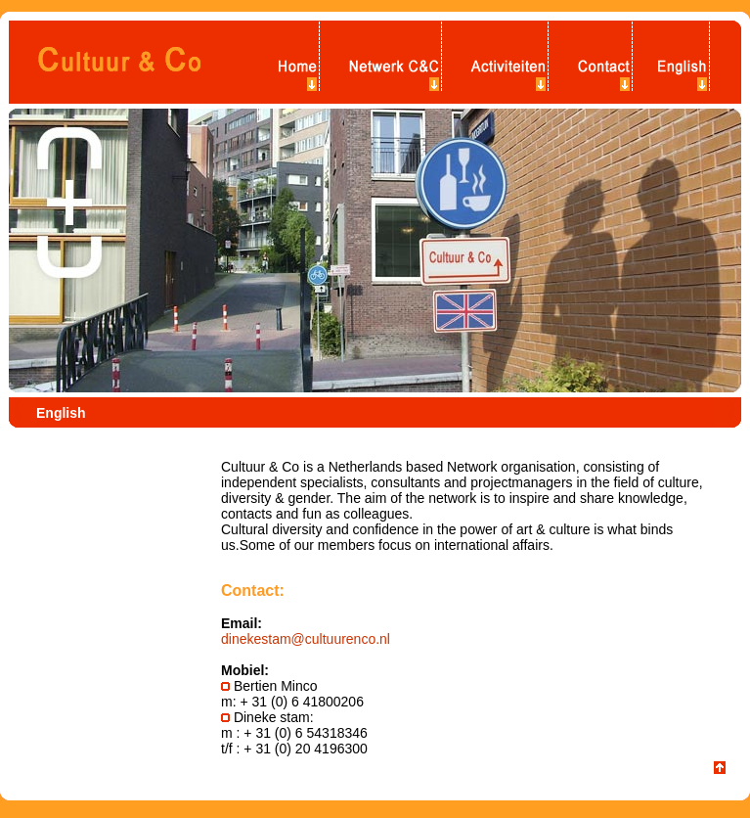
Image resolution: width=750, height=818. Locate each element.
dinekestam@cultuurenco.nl (305, 639)
